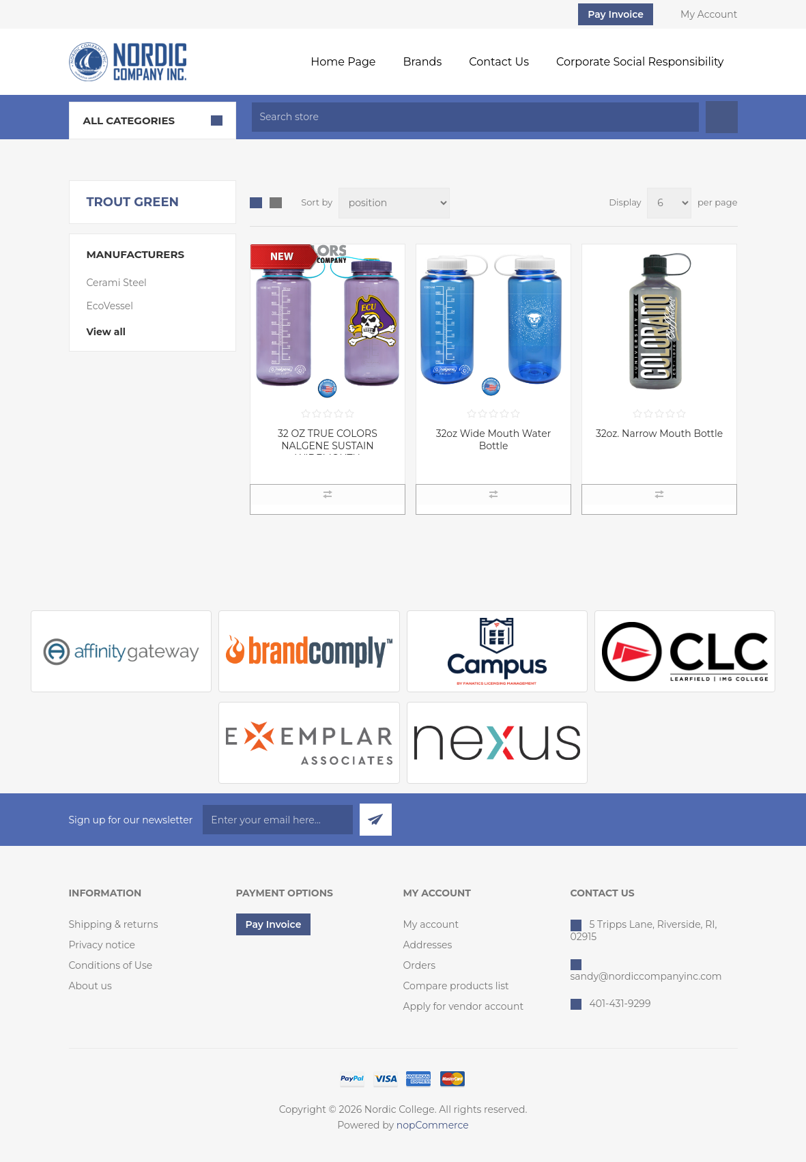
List (276, 202)
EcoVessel (110, 306)
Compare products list (456, 986)
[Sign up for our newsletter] (278, 819)
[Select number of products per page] (669, 203)
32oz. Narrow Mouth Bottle (659, 433)
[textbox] (475, 117)
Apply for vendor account (463, 1006)
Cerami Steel (117, 283)
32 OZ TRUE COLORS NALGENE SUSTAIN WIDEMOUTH (327, 445)
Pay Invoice (616, 14)
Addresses (427, 945)
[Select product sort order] (394, 203)
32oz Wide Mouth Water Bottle (493, 439)
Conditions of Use (111, 965)
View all (106, 332)
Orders (419, 965)
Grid (256, 202)
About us (90, 986)
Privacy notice (102, 945)
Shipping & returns (113, 924)
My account (431, 924)
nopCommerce (433, 1125)
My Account (708, 14)
